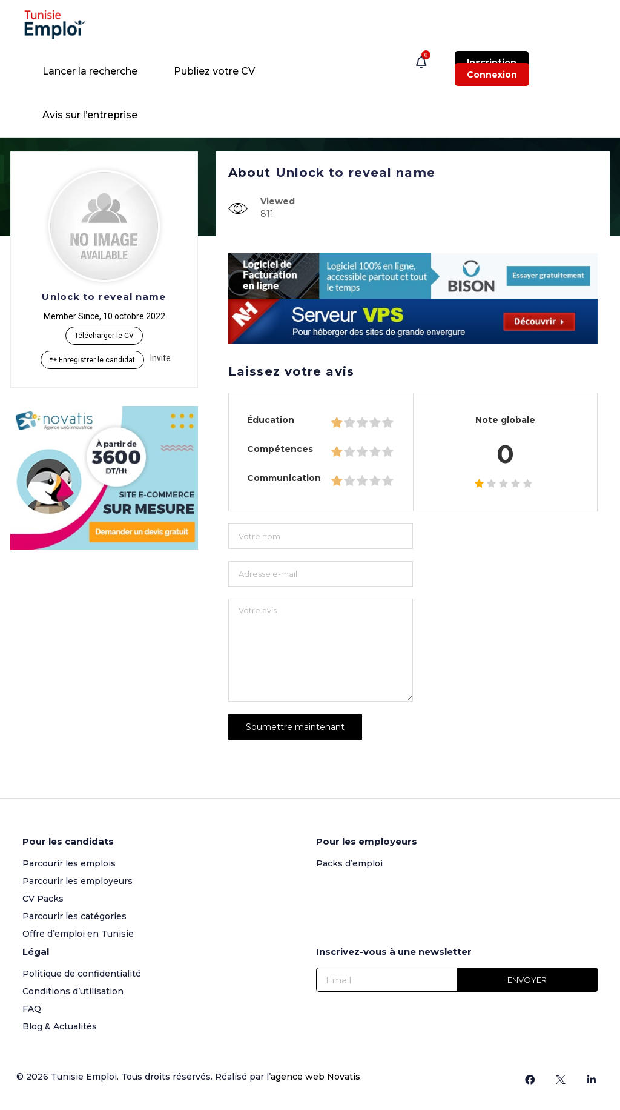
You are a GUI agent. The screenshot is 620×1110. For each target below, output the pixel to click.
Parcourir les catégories (74, 916)
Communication (284, 478)
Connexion (492, 74)
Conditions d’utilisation (73, 991)
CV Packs (43, 898)
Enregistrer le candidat (92, 360)
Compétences (280, 449)
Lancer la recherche (89, 71)
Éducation (270, 419)
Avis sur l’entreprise (89, 115)
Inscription (491, 62)
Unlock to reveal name (104, 296)
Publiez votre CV (214, 71)
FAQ (31, 1008)
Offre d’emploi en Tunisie (78, 933)
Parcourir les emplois (69, 863)
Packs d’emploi (349, 863)
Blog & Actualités (59, 1026)
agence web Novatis (315, 1076)
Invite (160, 358)
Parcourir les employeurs (77, 881)
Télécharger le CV (104, 335)
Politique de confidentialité (81, 973)
